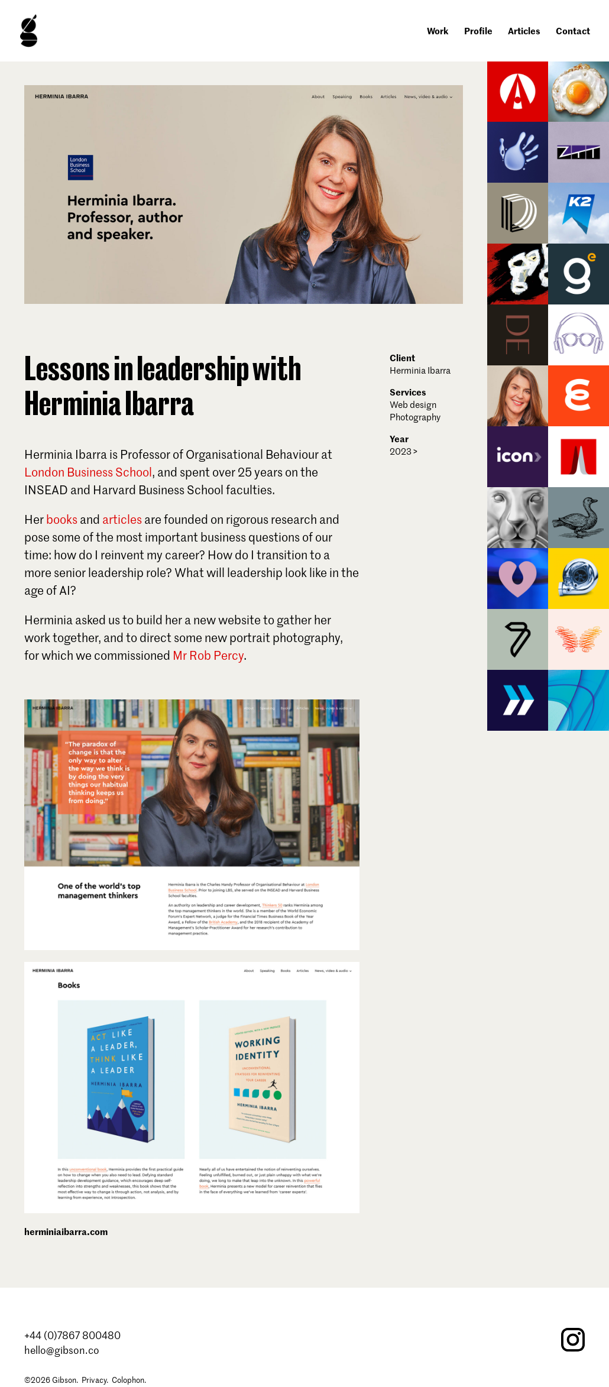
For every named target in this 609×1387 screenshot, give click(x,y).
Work (438, 32)
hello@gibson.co (61, 1350)
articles (122, 519)
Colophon (128, 1379)
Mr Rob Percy (208, 655)
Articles (524, 32)
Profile (478, 32)
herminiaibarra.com (66, 1231)
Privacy (94, 1379)
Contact (573, 32)
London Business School (88, 471)
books (61, 519)
